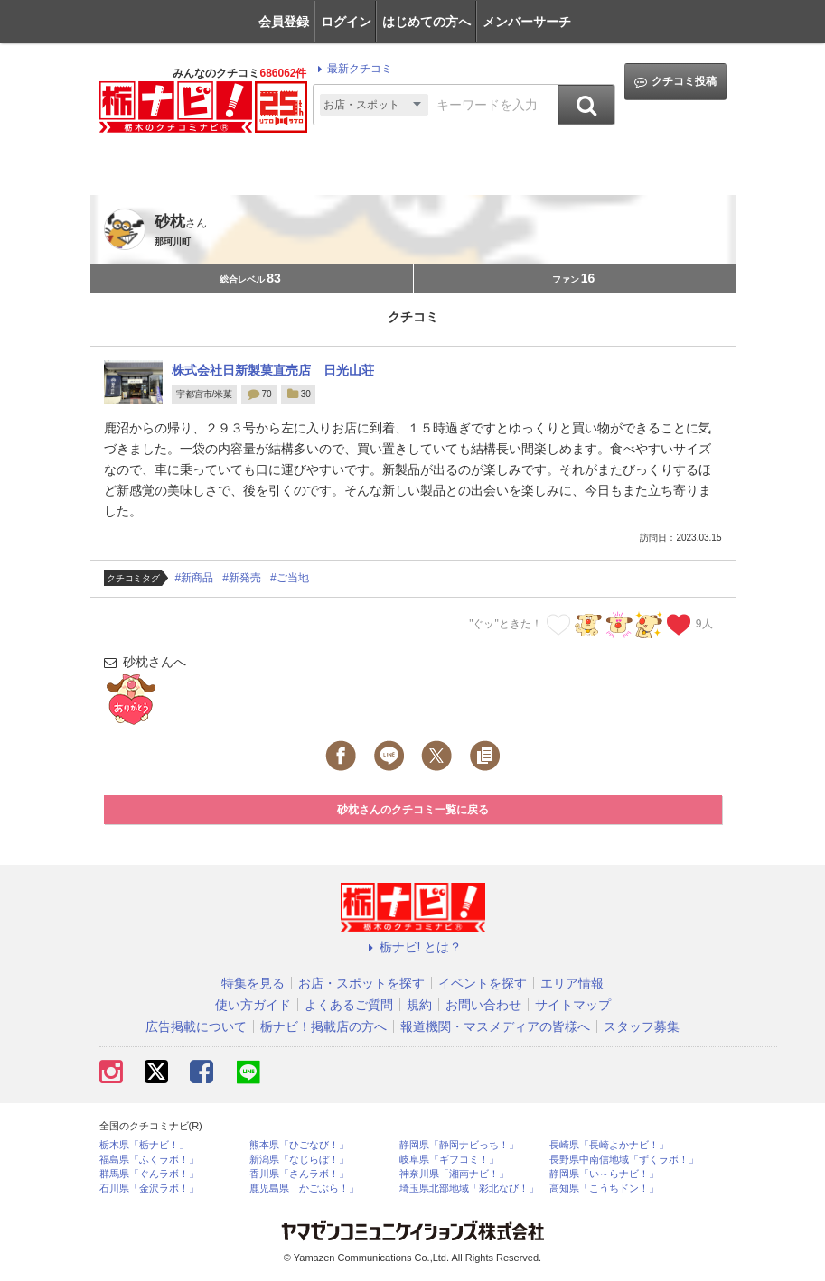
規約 (419, 1005)
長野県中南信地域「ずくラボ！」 (623, 1160)
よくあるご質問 (349, 1005)
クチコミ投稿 (675, 81)
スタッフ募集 (642, 1026)
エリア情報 (572, 983)
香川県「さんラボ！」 (299, 1174)
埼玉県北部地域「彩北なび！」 (469, 1188)
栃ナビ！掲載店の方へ (323, 1026)
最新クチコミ (352, 68)
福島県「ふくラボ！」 (149, 1160)
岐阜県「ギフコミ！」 (449, 1160)
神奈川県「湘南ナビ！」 (454, 1174)
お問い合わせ (483, 1005)
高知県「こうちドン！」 (604, 1188)
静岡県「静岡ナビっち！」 (459, 1145)
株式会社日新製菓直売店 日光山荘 (273, 370)
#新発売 (241, 577)
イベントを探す (482, 983)
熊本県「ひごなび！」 (299, 1145)
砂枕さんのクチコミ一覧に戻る (413, 809)
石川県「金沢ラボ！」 (149, 1188)
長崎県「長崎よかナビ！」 (609, 1145)
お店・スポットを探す (361, 983)
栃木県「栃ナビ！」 (144, 1145)
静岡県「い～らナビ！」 (604, 1174)
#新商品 (194, 577)
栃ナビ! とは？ (413, 947)
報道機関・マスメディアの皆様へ (495, 1026)
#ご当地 (289, 577)
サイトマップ (573, 1005)
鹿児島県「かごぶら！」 (304, 1188)
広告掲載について (196, 1026)
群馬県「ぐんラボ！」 (149, 1174)
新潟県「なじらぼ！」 (299, 1160)
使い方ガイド (253, 1005)
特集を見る (253, 983)
